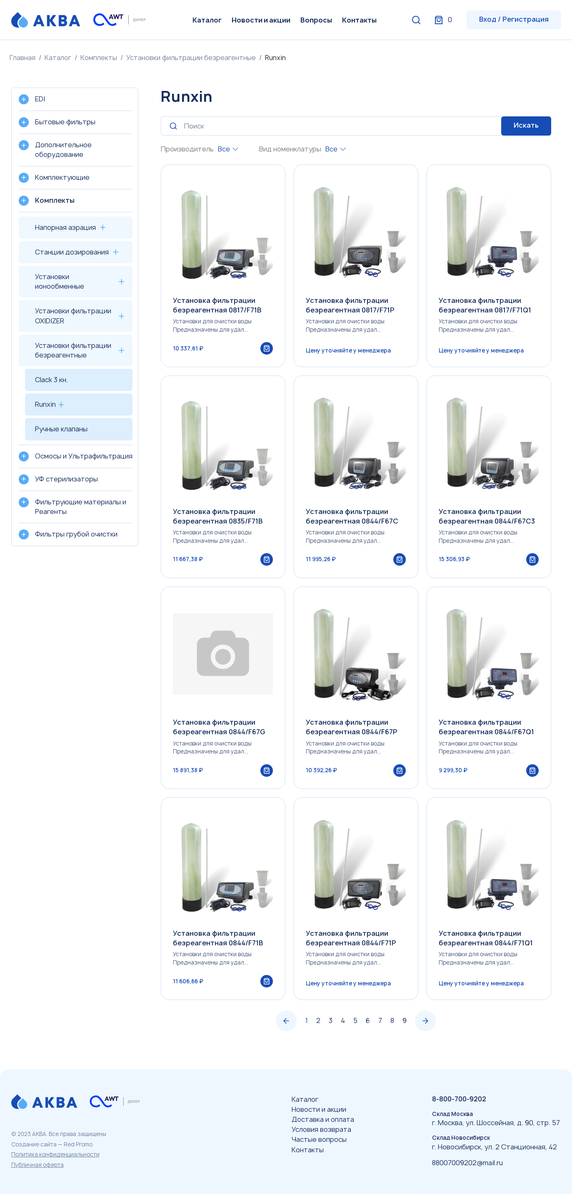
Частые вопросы (319, 1139)
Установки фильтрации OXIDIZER (73, 315)
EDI (40, 98)
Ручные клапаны (61, 428)
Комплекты (98, 57)
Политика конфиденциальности (55, 1154)
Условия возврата (321, 1129)
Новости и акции (261, 20)
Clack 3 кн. (51, 379)
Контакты (359, 20)
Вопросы (316, 20)
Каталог (207, 20)
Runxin (45, 404)
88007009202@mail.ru (467, 1162)
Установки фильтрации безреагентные (191, 57)
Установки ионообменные (59, 281)
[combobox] (228, 149)
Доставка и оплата (323, 1119)
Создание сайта (34, 1144)
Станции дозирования (72, 252)
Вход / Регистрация (514, 19)
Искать (526, 125)
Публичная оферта (37, 1165)
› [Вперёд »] (425, 1025)
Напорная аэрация (65, 227)
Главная (22, 57)
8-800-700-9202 (459, 1098)
